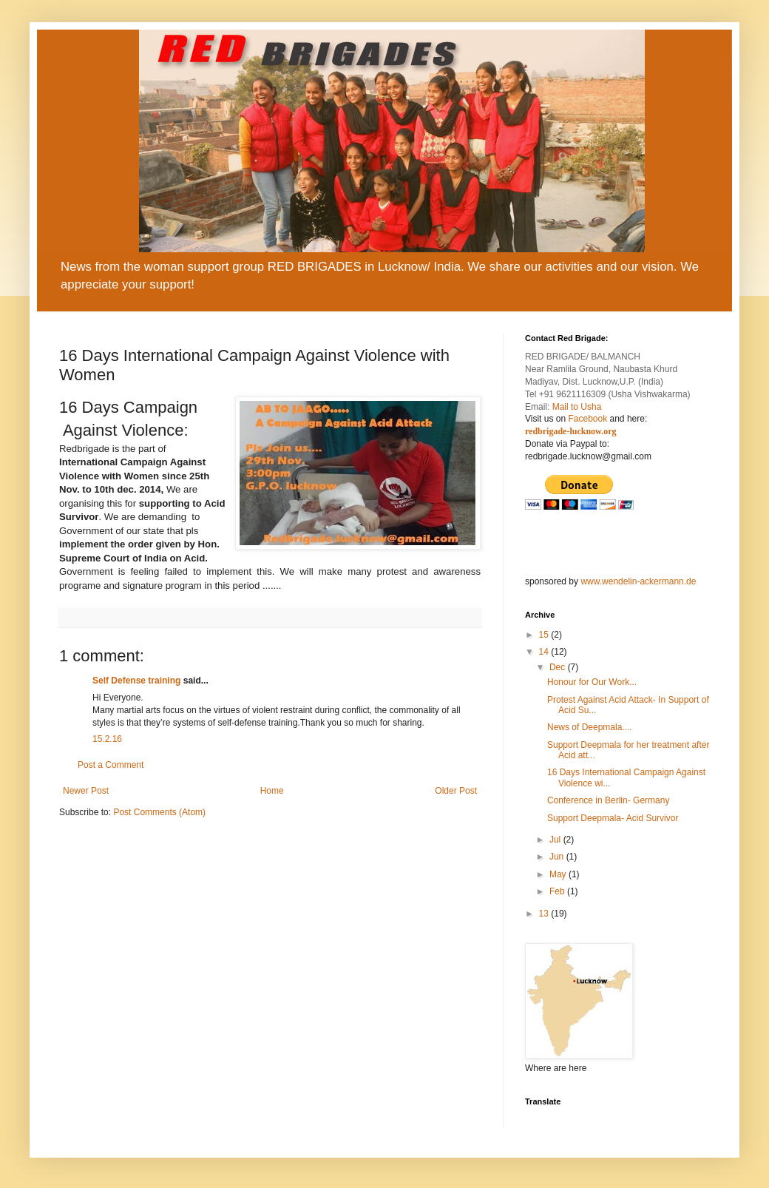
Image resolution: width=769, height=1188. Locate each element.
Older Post (456, 791)
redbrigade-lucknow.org (570, 431)
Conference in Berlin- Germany (608, 800)
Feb (558, 891)
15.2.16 (107, 739)
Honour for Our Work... (592, 682)
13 (545, 913)
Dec (558, 667)
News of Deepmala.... (589, 727)
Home (272, 791)
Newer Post (86, 791)
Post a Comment (110, 765)
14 (545, 652)
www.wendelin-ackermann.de (638, 581)
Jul (556, 839)
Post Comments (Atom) (159, 812)
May (559, 874)
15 (545, 635)
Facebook (587, 419)
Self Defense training (136, 680)
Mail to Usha (577, 407)
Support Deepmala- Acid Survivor (612, 818)
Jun (557, 856)
